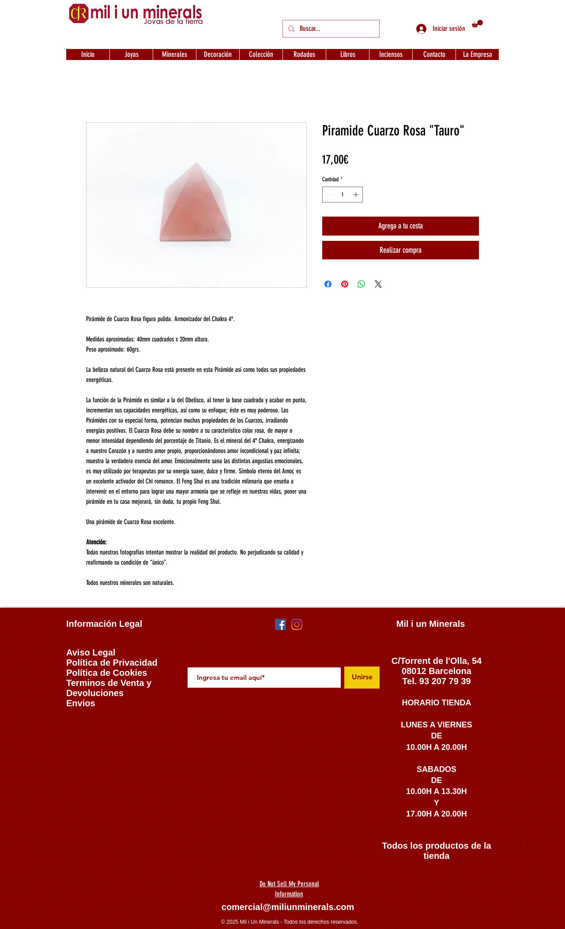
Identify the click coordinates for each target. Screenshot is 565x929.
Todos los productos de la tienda (436, 851)
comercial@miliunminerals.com (288, 907)
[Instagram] (296, 624)
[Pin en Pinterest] (344, 284)
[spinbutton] (342, 194)
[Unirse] (362, 678)
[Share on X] (378, 284)
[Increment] (356, 194)
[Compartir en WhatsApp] (361, 284)
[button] (477, 23)
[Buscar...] (330, 28)
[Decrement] (329, 194)
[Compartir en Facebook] (328, 284)
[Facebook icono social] (280, 624)
